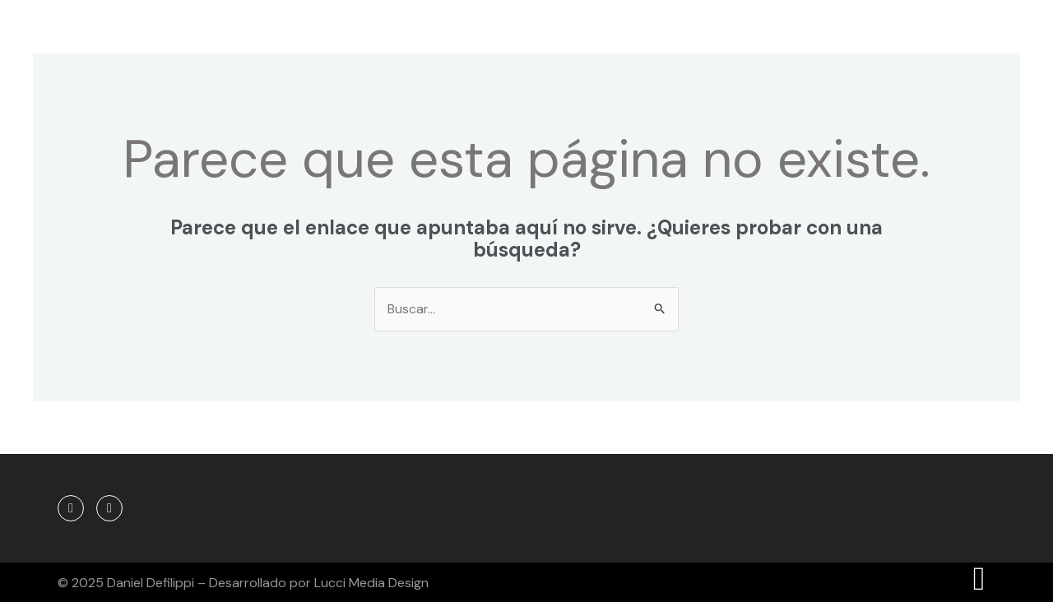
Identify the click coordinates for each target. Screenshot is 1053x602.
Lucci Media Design (371, 582)
